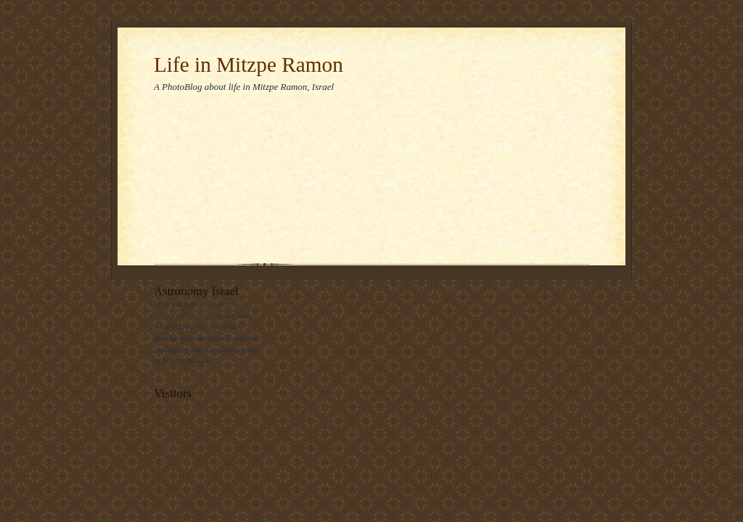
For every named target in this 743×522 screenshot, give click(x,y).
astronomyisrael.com (187, 315)
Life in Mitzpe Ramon (248, 64)
